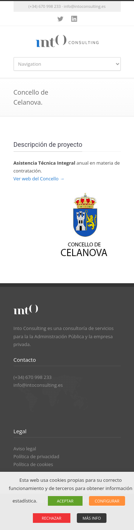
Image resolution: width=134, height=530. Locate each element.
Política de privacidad (36, 456)
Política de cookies (33, 464)
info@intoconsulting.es (38, 385)
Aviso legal (25, 448)
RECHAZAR (51, 518)
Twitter (60, 19)
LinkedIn (74, 19)
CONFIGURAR (107, 501)
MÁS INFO (92, 518)
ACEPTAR (65, 501)
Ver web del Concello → (39, 178)
